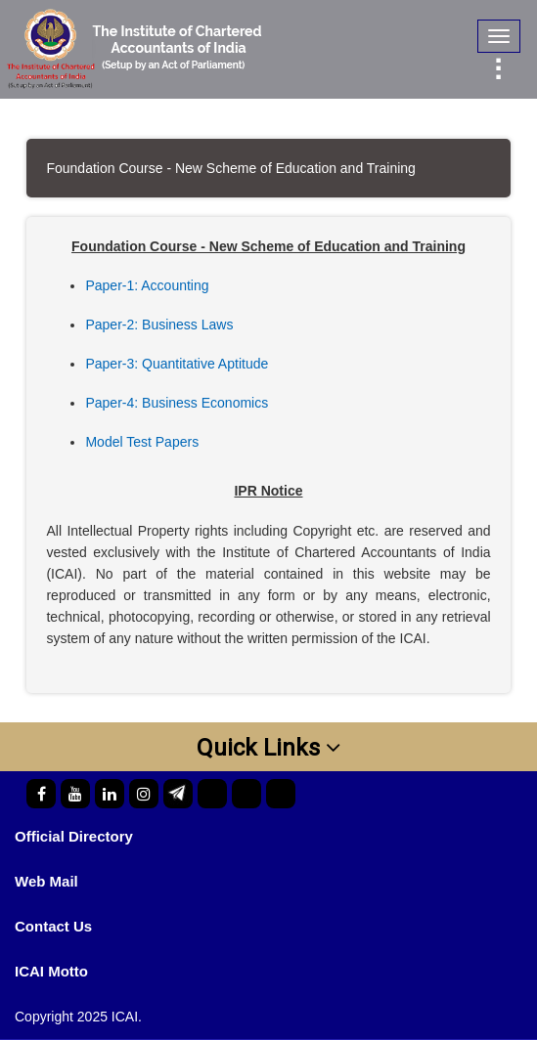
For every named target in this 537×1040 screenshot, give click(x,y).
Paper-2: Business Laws (159, 324)
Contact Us (53, 926)
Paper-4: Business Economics (176, 403)
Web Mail (46, 881)
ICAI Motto (51, 971)
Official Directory (74, 836)
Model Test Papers (142, 442)
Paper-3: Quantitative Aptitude (176, 363)
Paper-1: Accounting (146, 285)
